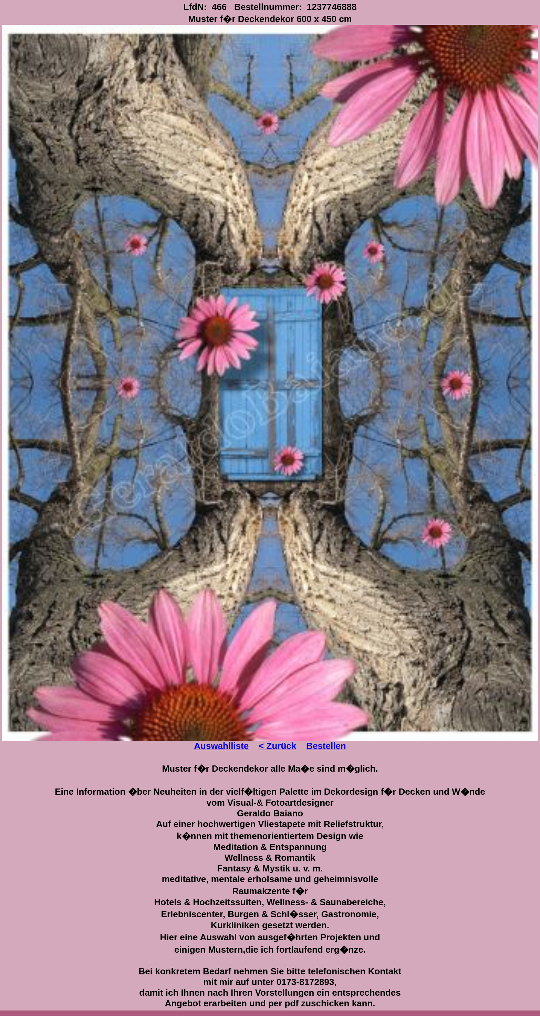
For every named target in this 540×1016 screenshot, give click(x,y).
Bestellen (326, 746)
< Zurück (277, 746)
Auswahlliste (221, 746)
